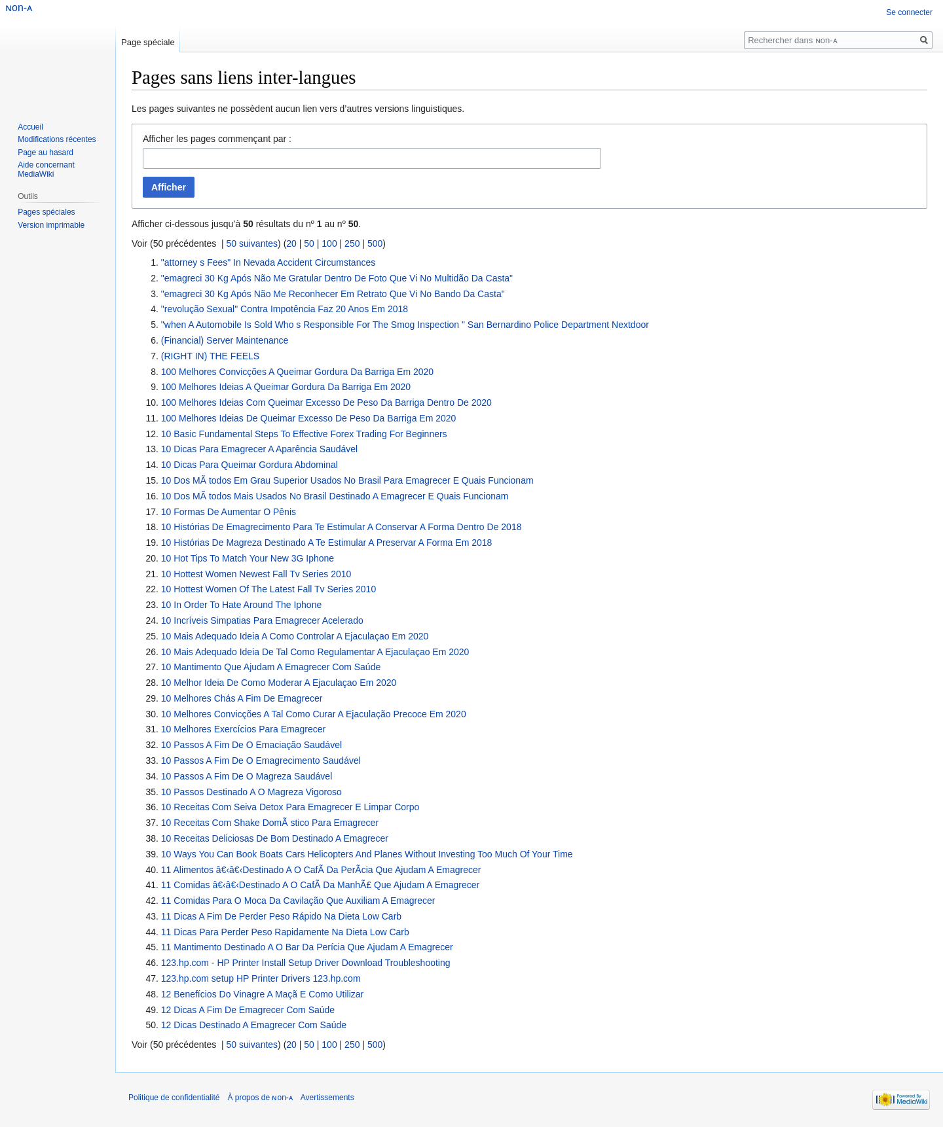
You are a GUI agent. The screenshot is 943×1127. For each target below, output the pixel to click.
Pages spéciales (46, 212)
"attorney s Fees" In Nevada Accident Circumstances (268, 262)
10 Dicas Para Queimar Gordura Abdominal (249, 464)
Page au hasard (45, 152)
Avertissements (327, 1097)
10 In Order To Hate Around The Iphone (241, 604)
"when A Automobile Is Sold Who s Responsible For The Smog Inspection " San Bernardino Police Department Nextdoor (405, 324)
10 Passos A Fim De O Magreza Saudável (246, 776)
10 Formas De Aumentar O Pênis (228, 512)
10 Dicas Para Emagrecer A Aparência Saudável (259, 449)
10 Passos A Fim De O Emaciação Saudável (251, 745)
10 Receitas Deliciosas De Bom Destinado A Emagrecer (274, 838)
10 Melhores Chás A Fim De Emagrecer (242, 698)
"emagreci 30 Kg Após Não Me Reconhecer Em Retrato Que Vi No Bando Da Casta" (333, 294)
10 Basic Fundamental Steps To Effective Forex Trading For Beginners (304, 434)
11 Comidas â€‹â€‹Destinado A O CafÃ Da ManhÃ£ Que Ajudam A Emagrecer (320, 885)
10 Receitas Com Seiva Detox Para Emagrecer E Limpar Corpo (290, 807)
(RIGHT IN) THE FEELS (210, 356)
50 (309, 243)
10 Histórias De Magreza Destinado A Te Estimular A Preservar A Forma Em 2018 (326, 542)
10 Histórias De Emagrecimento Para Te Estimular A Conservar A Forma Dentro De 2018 (341, 527)
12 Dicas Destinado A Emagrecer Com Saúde (253, 1025)
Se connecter (909, 12)
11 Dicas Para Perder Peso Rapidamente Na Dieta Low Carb (285, 932)
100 (329, 243)
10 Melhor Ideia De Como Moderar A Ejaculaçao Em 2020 (279, 682)
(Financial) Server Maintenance (225, 340)
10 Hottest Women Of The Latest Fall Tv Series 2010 (268, 589)
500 (374, 243)
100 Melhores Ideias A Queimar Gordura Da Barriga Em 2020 (286, 387)
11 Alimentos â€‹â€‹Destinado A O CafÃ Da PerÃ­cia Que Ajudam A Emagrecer (321, 870)
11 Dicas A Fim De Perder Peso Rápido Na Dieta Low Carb (281, 916)
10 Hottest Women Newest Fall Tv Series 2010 (256, 574)
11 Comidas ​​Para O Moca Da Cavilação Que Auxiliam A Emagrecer (298, 900)
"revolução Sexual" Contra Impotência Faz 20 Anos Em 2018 (284, 309)
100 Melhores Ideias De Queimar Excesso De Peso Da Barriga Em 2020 (308, 418)
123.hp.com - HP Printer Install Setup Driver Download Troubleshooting (306, 962)
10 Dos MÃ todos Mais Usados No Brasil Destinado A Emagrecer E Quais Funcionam (335, 496)
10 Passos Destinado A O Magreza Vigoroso (251, 792)
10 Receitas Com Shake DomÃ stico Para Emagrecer (270, 822)
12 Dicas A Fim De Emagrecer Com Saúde (248, 1010)
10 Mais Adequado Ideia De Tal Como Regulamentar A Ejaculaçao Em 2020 (315, 652)
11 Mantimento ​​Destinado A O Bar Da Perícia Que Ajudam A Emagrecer (307, 947)
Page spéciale (148, 42)
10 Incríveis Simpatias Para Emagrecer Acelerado (262, 620)
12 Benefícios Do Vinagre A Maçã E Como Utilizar (262, 994)
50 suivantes (252, 243)
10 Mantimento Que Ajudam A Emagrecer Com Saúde (270, 667)
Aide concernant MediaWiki (46, 169)
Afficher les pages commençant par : (217, 139)
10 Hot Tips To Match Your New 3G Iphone (247, 558)
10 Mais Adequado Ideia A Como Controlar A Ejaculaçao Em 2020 (295, 636)
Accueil (30, 127)
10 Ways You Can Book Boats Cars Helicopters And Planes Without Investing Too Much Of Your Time (367, 854)
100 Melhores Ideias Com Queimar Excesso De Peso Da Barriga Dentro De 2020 (326, 402)
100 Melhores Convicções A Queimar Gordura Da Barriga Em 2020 (297, 372)
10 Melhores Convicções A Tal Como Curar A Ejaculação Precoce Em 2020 (313, 714)
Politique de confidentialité (173, 1097)
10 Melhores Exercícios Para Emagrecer (243, 729)
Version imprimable (51, 225)
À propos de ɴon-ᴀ (259, 1097)
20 (291, 243)
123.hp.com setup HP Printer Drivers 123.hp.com (261, 978)
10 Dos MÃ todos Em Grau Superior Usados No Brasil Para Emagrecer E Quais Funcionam (347, 480)
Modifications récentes (57, 139)
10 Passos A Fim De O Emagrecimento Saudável (261, 760)
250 (352, 243)
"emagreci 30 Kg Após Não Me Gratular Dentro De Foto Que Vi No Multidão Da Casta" (337, 278)
